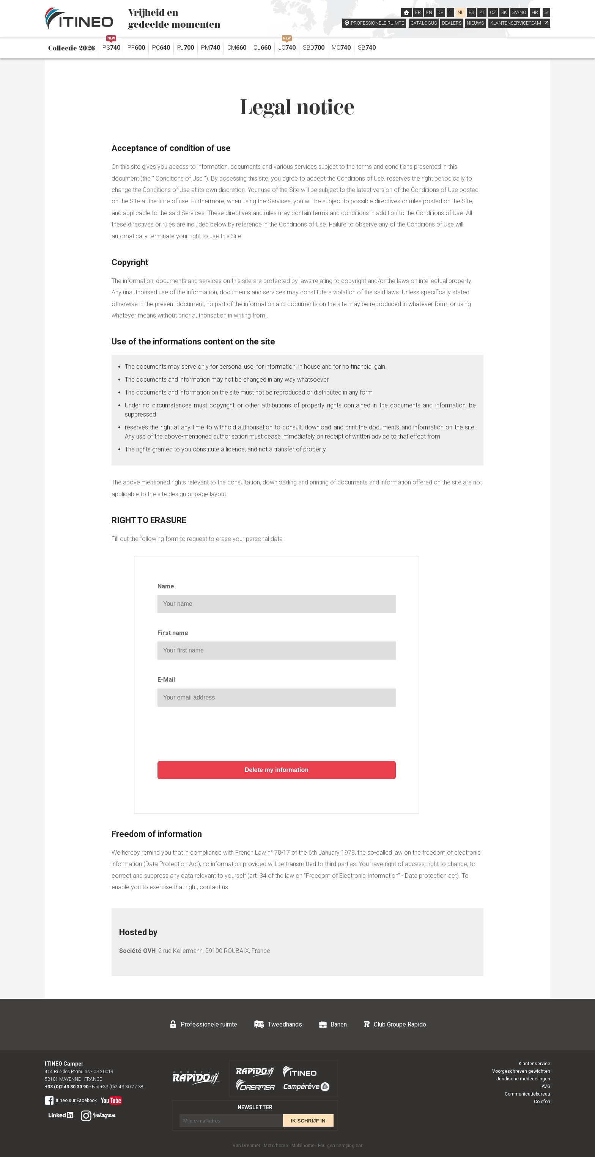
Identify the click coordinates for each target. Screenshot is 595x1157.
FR (418, 12)
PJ (185, 47)
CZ (493, 12)
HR (535, 12)
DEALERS (451, 23)
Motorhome (276, 1145)
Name (165, 586)
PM (210, 47)
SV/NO (519, 12)
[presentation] (276, 735)
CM (236, 47)
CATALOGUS (424, 23)
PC (161, 47)
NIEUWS (475, 23)
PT (482, 12)
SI (546, 12)
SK (504, 12)
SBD (313, 47)
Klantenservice (534, 1063)
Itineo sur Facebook (71, 1100)
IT (450, 12)
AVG (545, 1086)
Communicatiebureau (527, 1094)
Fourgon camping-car (340, 1145)
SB (367, 47)
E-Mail (166, 679)
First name (172, 633)
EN (429, 12)
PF (136, 47)
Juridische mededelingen (523, 1079)
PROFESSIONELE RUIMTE (377, 23)
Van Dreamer (246, 1145)
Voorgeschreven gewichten (521, 1071)
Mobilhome (303, 1145)
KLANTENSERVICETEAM (519, 23)
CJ (262, 47)
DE (440, 12)
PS (111, 45)
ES (471, 12)
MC (341, 47)
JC (287, 45)
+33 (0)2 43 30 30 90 (66, 1086)
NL (460, 12)
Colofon (542, 1101)
